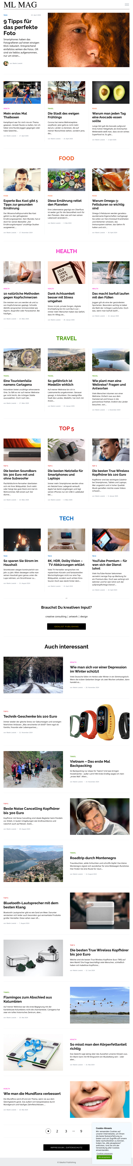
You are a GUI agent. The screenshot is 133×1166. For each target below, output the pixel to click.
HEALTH (7, 108)
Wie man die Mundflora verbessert (24, 1092)
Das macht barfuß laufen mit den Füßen (108, 295)
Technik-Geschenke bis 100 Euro (32, 715)
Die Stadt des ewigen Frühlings (64, 115)
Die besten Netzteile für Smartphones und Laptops (66, 473)
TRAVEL (51, 108)
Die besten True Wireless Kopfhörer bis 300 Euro (92, 951)
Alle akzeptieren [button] (104, 1157)
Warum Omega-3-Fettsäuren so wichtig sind (108, 204)
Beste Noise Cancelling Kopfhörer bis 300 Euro (33, 809)
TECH (6, 15)
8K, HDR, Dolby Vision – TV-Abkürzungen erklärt (66, 563)
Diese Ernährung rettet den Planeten (65, 202)
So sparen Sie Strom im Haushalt (21, 561)
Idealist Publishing (66, 625)
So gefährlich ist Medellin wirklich (61, 382)
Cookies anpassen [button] (105, 1153)
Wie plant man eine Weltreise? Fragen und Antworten (109, 383)
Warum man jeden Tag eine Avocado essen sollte (109, 117)
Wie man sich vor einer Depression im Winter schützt (95, 668)
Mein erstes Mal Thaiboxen (16, 115)
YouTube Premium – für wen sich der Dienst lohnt (110, 563)
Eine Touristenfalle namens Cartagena (18, 382)
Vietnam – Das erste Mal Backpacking (91, 762)
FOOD (94, 108)
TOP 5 (66, 428)
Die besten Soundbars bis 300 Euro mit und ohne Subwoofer (21, 473)
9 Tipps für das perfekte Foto (21, 27)
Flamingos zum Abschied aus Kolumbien (29, 998)
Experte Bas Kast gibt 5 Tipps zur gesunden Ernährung (21, 204)
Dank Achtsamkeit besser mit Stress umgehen (62, 296)
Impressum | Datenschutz (66, 1146)
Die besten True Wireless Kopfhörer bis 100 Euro (109, 473)
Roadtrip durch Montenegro (94, 856)
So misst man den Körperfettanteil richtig (90, 1045)
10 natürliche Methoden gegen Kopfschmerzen (22, 295)
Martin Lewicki (17, 63)
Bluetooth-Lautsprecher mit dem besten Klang (32, 904)
